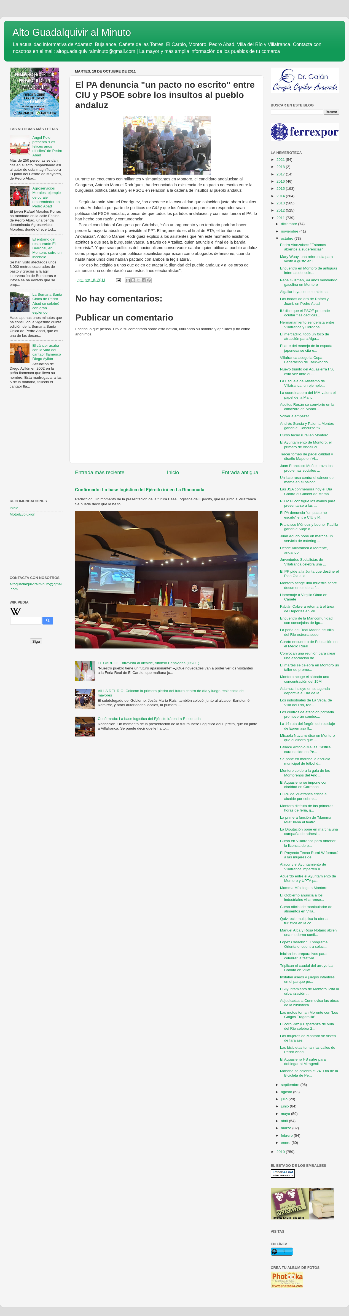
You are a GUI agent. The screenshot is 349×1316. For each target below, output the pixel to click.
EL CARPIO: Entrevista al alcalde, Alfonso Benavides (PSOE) (148, 663)
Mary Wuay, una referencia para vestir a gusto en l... (306, 259)
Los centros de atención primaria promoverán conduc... (307, 714)
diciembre (289, 224)
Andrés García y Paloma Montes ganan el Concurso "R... (307, 425)
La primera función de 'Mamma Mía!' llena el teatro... (305, 819)
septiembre (290, 1085)
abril (285, 1121)
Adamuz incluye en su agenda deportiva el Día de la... (305, 691)
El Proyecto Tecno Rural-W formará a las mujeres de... (309, 855)
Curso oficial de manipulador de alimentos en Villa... (306, 909)
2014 (281, 196)
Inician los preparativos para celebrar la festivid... (303, 956)
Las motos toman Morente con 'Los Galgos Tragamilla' (309, 1014)
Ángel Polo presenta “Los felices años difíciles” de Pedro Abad (47, 146)
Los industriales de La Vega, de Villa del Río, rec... (306, 702)
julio (285, 1099)
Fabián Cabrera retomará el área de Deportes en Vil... (307, 608)
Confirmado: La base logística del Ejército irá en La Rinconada (139, 489)
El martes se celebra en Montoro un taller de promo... (309, 667)
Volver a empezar (294, 416)
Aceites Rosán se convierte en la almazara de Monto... (307, 406)
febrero (287, 1135)
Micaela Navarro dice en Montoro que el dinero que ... (307, 737)
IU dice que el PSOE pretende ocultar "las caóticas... (305, 313)
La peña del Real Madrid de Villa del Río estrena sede (307, 632)
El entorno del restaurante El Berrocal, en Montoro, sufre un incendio (46, 248)
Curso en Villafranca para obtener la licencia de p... (308, 843)
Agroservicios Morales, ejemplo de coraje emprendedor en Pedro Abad (46, 197)
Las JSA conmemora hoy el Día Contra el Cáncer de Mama (306, 491)
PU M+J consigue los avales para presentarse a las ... (307, 503)
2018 (281, 167)
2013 (281, 203)
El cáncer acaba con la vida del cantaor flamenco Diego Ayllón (46, 352)
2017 (281, 174)
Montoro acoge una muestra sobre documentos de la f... (308, 585)
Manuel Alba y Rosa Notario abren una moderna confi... (308, 932)
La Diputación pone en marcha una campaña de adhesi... (309, 831)
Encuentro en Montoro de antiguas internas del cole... (308, 270)
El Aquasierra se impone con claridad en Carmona (303, 784)
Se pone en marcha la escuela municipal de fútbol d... (305, 761)
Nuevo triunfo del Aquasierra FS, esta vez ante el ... (307, 371)
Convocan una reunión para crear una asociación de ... (307, 655)
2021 (281, 160)
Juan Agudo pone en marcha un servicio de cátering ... (306, 538)
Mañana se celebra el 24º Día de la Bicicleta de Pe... (309, 1073)
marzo (286, 1128)
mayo (286, 1114)
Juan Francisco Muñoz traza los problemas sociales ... (306, 468)
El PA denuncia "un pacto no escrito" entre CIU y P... (303, 515)
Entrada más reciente (100, 472)
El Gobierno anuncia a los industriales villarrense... (302, 897)
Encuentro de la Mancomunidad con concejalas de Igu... (306, 620)
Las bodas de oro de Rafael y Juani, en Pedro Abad (304, 301)
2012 (281, 210)
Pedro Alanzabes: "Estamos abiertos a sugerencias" (303, 247)
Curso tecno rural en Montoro (304, 435)
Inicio (173, 472)
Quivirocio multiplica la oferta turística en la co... (304, 921)
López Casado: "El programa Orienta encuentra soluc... (304, 944)
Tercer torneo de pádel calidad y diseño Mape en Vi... (306, 456)
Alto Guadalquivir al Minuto (71, 32)
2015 (281, 188)
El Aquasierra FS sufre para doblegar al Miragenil (303, 1061)
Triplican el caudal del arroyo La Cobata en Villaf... (306, 967)
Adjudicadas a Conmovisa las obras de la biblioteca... (309, 1003)
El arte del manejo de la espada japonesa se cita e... (306, 348)
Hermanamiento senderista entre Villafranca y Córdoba (307, 324)
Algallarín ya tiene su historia (304, 292)
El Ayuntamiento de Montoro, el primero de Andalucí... (306, 444)
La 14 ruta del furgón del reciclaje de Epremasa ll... (307, 726)
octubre (287, 238)
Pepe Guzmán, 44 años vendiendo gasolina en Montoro (308, 282)
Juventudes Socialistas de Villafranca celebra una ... (303, 561)
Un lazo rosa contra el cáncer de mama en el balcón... (307, 480)
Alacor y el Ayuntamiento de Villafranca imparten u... (303, 866)
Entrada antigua (240, 472)
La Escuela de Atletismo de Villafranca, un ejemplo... (302, 383)
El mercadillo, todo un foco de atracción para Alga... (304, 336)
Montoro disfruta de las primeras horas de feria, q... (307, 808)
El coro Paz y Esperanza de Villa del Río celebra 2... (307, 1026)
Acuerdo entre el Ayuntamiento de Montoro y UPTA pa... (308, 878)
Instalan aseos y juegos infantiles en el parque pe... (307, 979)
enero (286, 1143)
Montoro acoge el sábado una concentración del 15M (304, 679)
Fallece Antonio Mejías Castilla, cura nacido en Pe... (306, 749)
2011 (281, 218)
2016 (281, 181)
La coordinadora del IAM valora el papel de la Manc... (308, 395)
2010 (281, 1152)
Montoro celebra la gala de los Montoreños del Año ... (305, 772)
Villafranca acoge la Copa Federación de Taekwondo (304, 360)
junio (285, 1106)
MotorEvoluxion (22, 514)
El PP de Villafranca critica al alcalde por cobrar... (303, 796)
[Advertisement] (36, 420)
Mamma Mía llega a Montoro (303, 888)
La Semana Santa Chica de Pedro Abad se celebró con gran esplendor (47, 303)
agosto (287, 1092)
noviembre (290, 231)
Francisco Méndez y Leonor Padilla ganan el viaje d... (309, 526)
